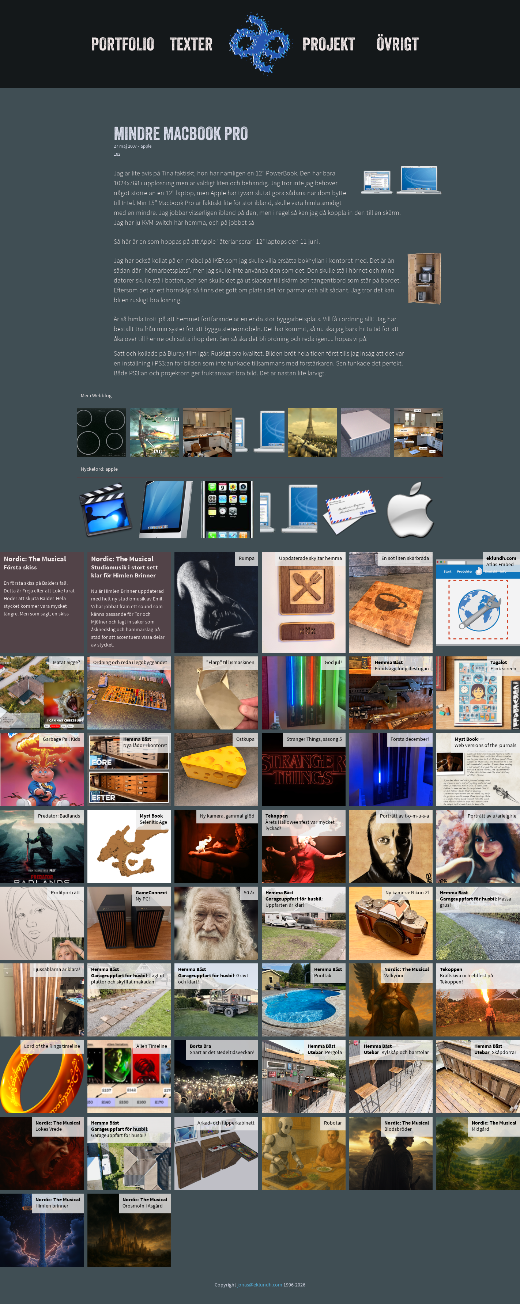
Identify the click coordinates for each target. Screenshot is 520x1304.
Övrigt (398, 44)
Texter (191, 44)
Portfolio (122, 44)
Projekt (328, 44)
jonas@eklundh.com (259, 1285)
